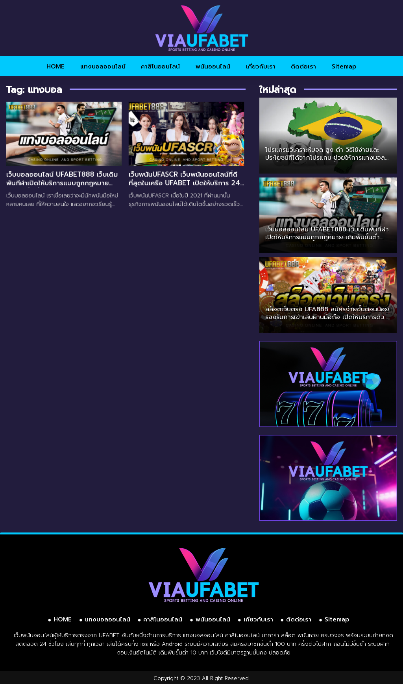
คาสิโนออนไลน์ (160, 66)
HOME (55, 66)
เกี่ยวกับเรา (260, 66)
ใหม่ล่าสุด (277, 90)
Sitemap (344, 66)
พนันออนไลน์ (213, 66)
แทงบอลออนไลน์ (103, 66)
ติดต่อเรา (303, 66)
